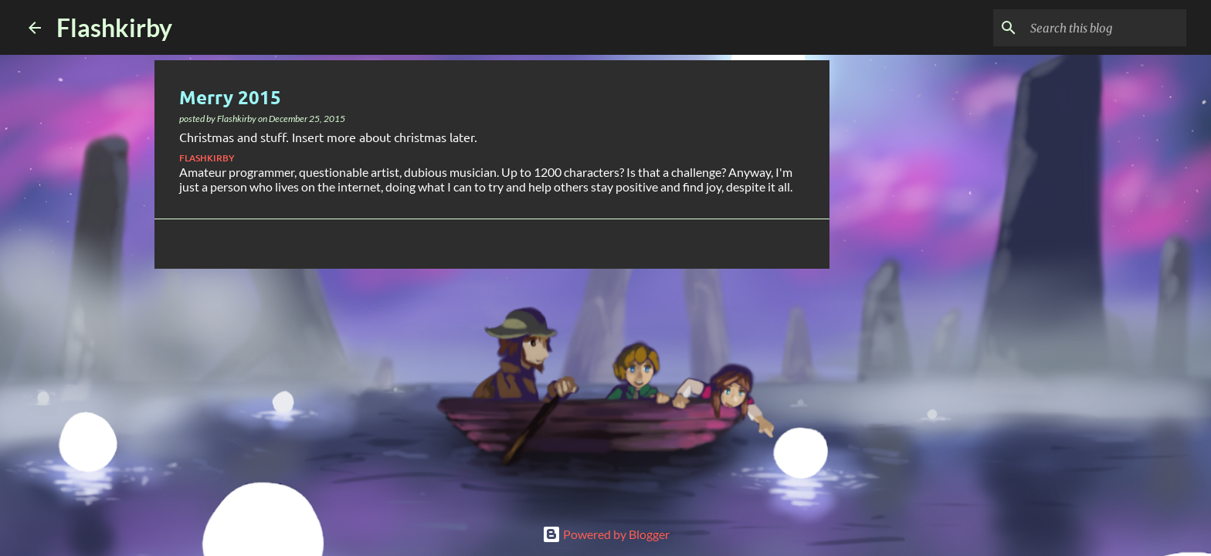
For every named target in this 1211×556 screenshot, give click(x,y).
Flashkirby (114, 27)
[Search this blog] (1105, 27)
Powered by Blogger (606, 534)
